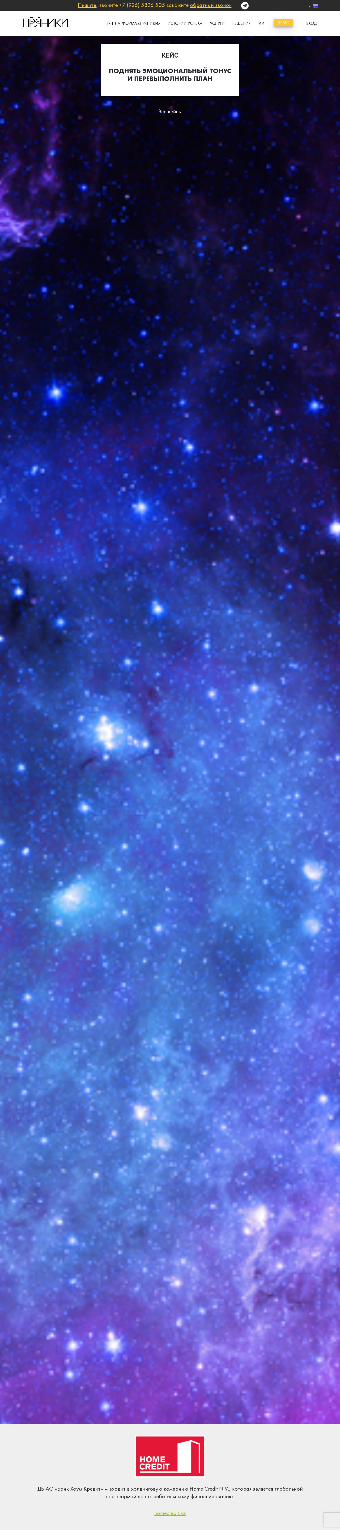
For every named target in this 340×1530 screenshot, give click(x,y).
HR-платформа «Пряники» (133, 23)
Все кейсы (170, 111)
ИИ (261, 23)
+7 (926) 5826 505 (142, 5)
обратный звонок (211, 5)
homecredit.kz (170, 1513)
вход (311, 23)
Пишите (87, 5)
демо (283, 22)
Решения (241, 23)
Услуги (217, 23)
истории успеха (185, 23)
